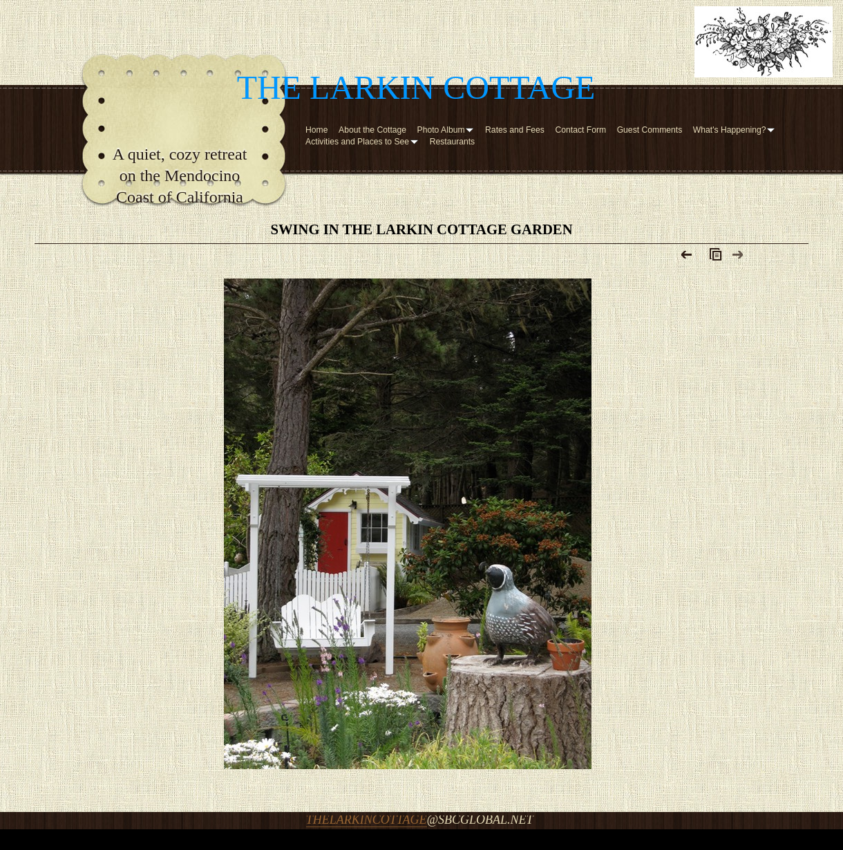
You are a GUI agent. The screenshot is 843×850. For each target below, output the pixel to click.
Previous (687, 257)
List (712, 257)
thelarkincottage (366, 820)
